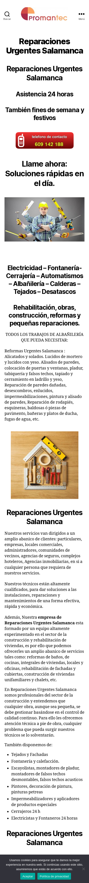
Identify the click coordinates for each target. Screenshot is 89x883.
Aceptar (28, 876)
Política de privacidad (54, 876)
